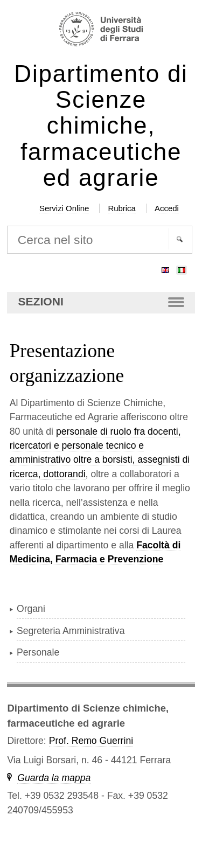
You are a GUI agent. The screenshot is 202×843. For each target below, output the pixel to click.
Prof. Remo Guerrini (91, 740)
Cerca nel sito (6, 225)
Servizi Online (64, 208)
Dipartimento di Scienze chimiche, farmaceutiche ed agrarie (100, 126)
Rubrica (122, 208)
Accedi (167, 208)
